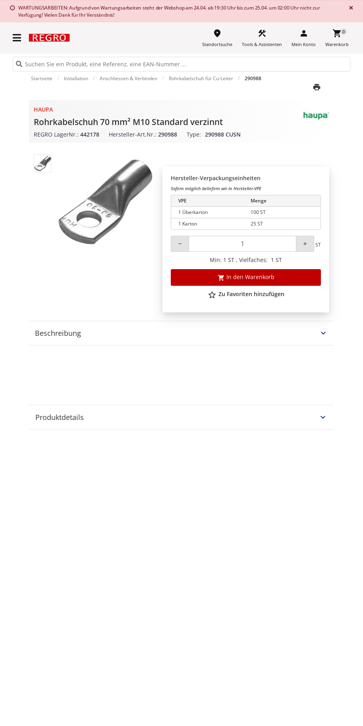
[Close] (349, 8)
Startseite (41, 78)
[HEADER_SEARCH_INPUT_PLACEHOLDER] (181, 64)
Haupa (43, 109)
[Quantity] (242, 244)
